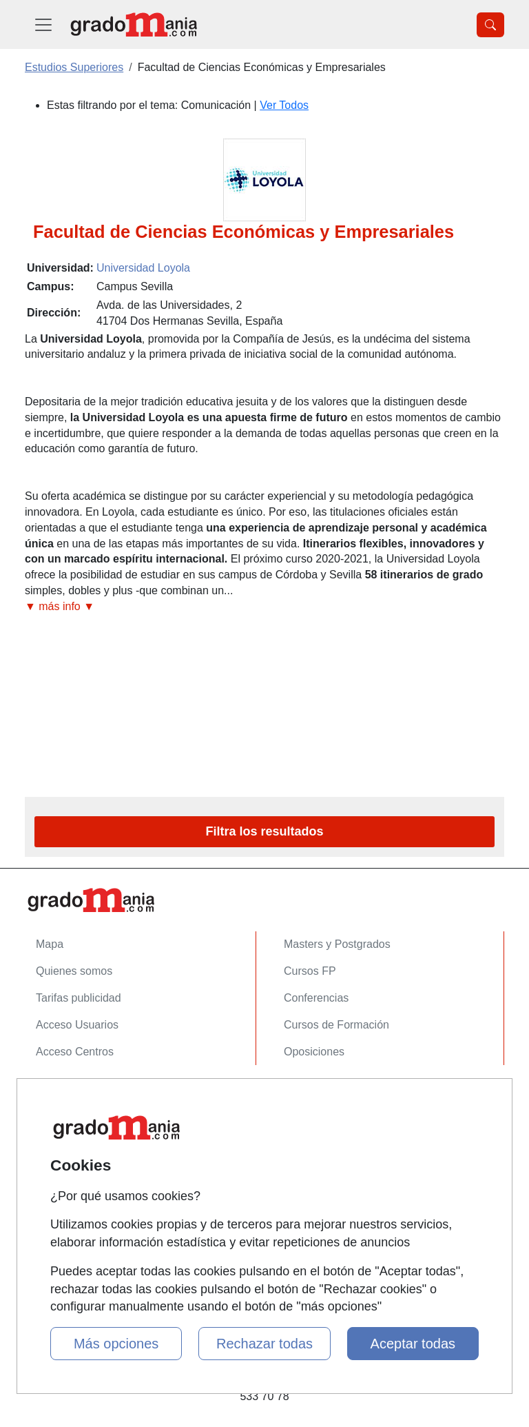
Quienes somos (74, 971)
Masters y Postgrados (337, 944)
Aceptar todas (413, 1343)
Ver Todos (284, 105)
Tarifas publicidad (78, 998)
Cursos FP (310, 971)
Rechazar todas (264, 1343)
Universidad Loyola (143, 268)
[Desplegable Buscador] (490, 24)
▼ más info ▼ (59, 606)
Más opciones (116, 1343)
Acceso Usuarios (77, 1025)
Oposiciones (314, 1051)
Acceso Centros (75, 1051)
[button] (264, 607)
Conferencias (316, 998)
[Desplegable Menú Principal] (43, 24)
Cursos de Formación (336, 1025)
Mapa (49, 944)
